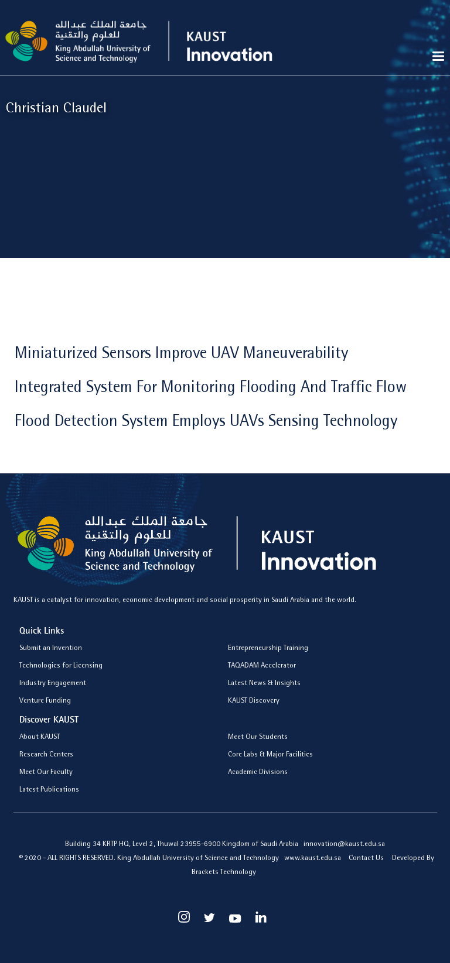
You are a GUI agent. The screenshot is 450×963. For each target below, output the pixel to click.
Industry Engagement (52, 683)
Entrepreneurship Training (268, 648)
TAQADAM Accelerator (262, 666)
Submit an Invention (50, 648)
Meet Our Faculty (46, 772)
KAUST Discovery (253, 701)
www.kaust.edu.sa (313, 858)
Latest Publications (49, 790)
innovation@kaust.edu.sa (344, 844)
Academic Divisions (258, 772)
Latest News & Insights (264, 683)
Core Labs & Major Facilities (270, 755)
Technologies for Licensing (61, 666)
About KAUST (39, 737)
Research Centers (46, 755)
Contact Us (366, 858)
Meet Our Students (258, 737)
